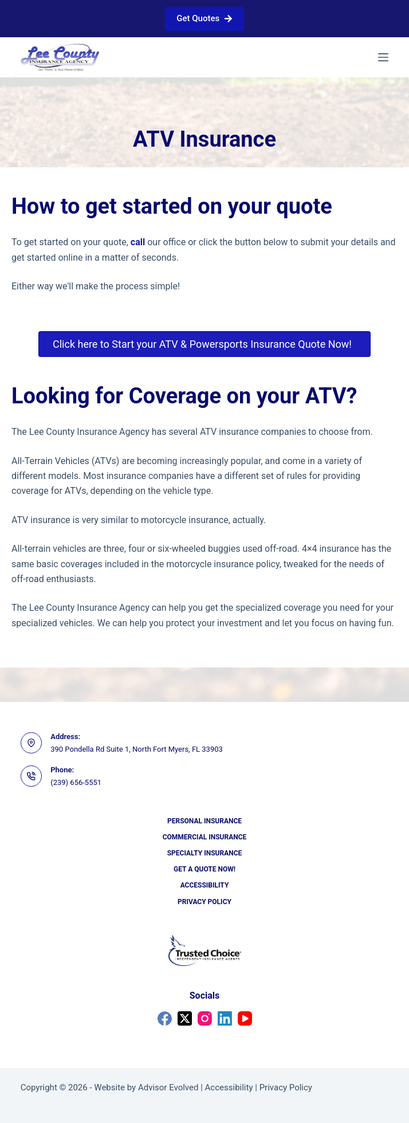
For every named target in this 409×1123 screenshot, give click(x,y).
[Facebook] (165, 1018)
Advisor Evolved (168, 1087)
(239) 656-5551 (75, 782)
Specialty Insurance (204, 853)
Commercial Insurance (205, 837)
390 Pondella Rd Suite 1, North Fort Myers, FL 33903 (136, 749)
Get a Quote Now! (204, 869)
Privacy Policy (204, 902)
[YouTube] (245, 1018)
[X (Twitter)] (185, 1018)
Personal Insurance (204, 821)
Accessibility (204, 885)
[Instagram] (205, 1018)
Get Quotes (204, 18)
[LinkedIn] (225, 1018)
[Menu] (383, 57)
